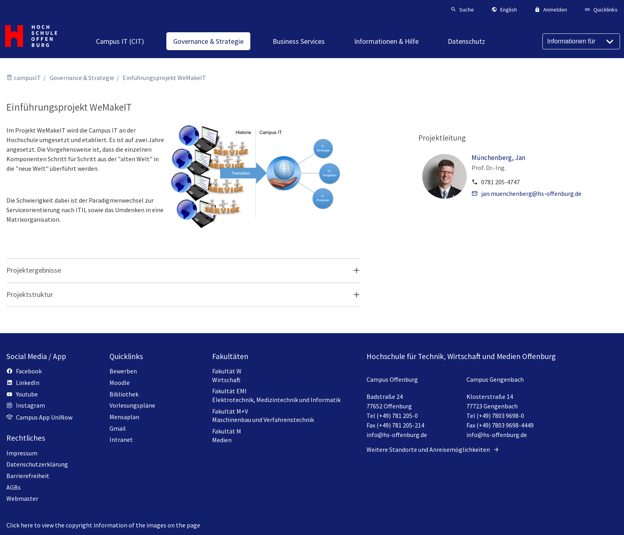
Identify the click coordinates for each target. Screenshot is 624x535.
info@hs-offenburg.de (397, 435)
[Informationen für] (581, 41)
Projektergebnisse (33, 270)
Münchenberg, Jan (498, 157)
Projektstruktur (29, 294)
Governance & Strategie (82, 78)
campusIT (27, 78)
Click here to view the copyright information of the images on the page (103, 525)
